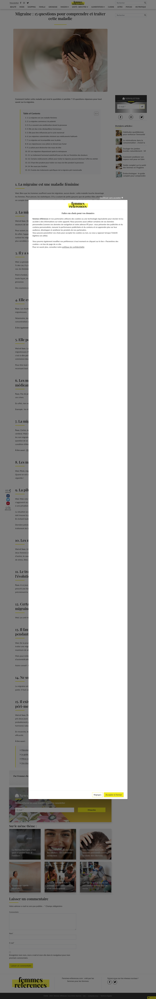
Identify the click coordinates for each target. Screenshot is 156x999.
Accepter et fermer (114, 794)
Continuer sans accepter (111, 197)
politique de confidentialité (73, 247)
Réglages (97, 794)
